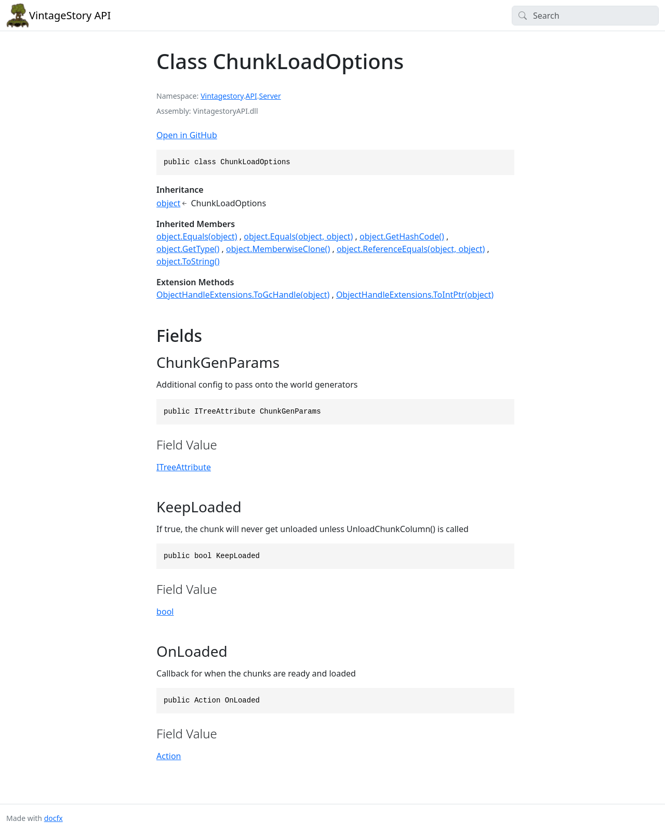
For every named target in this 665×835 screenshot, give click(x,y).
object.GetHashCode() (402, 236)
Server (270, 96)
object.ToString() (187, 261)
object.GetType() (187, 249)
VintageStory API (58, 15)
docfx (53, 818)
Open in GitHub (186, 135)
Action (168, 756)
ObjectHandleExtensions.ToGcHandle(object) (242, 294)
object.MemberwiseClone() (278, 249)
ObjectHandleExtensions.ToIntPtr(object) (415, 294)
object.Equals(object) (196, 236)
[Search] (585, 15)
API (251, 96)
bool (165, 611)
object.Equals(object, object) (298, 236)
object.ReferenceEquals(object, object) (411, 249)
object (168, 203)
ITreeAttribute (183, 467)
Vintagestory (222, 96)
